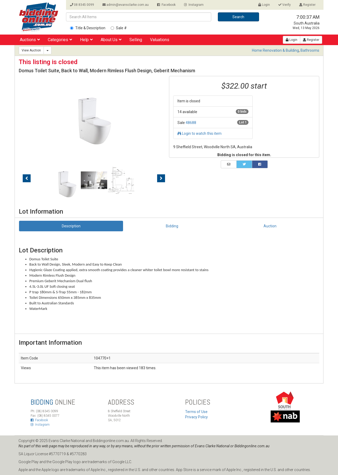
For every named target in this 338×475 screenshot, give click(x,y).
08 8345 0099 (82, 5)
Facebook (166, 5)
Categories (60, 39)
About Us (111, 39)
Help (86, 39)
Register (307, 5)
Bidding (172, 226)
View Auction (31, 50)
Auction (270, 226)
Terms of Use (196, 412)
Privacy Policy (196, 417)
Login (264, 5)
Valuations (159, 39)
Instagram (194, 5)
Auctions (30, 39)
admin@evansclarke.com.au (125, 5)
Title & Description (87, 28)
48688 (191, 123)
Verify (284, 5)
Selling (135, 39)
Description (71, 226)
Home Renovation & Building (275, 50)
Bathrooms (310, 50)
